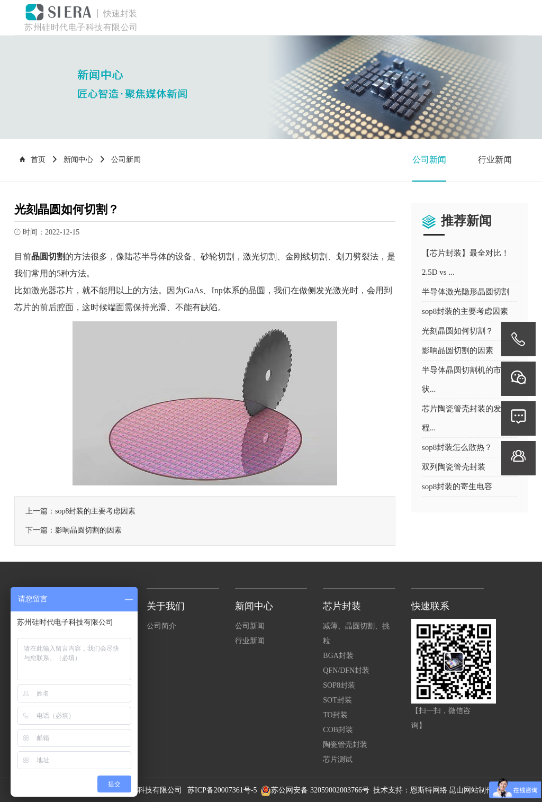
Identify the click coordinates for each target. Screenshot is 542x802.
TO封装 (335, 715)
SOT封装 (337, 700)
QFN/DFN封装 (346, 670)
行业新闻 (495, 159)
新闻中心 (78, 160)
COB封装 (338, 730)
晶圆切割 (48, 256)
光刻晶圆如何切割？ (457, 331)
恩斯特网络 (428, 790)
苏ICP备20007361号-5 (223, 790)
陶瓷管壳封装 (345, 745)
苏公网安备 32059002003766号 (320, 790)
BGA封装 (338, 656)
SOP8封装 (339, 685)
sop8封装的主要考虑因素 (95, 511)
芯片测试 (338, 759)
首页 (33, 160)
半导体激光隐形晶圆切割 (465, 291)
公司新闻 (429, 159)
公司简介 (161, 626)
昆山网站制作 (471, 790)
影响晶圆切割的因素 (88, 530)
